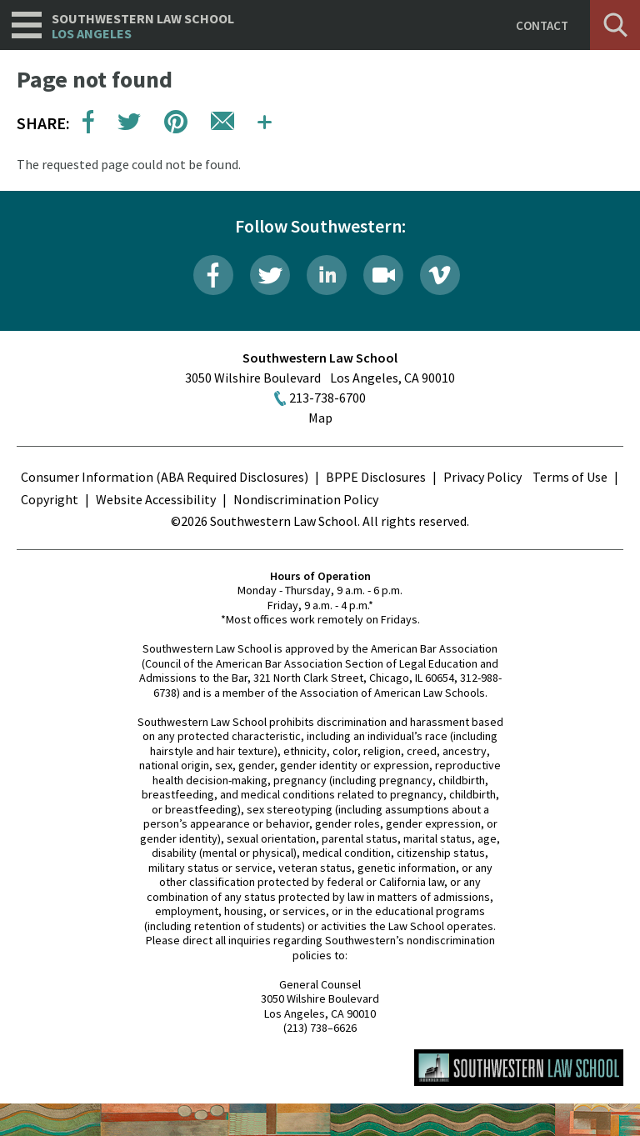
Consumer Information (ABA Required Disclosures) (164, 476)
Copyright (49, 499)
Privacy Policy (482, 476)
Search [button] (615, 25)
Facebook (213, 275)
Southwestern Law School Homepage (518, 1067)
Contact (542, 25)
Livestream (383, 275)
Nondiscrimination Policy (305, 499)
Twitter (270, 275)
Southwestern (143, 26)
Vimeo (440, 275)
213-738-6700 (327, 397)
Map (320, 417)
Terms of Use (570, 476)
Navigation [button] (27, 25)
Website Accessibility (156, 499)
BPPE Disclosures (376, 476)
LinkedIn (327, 275)
